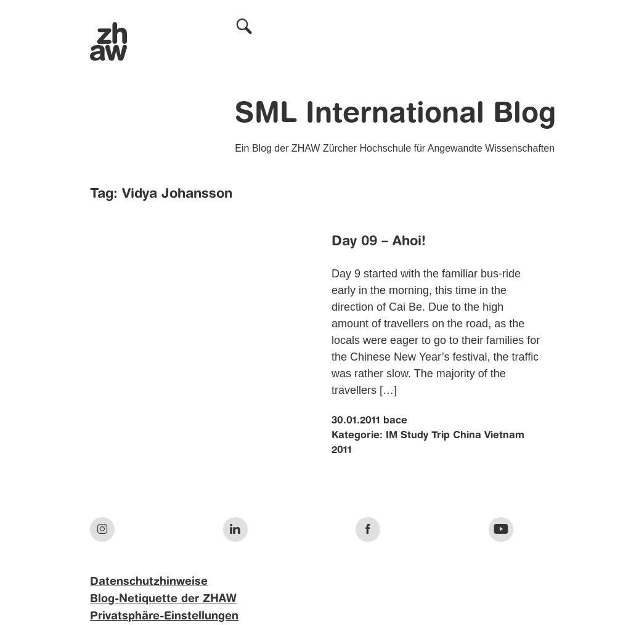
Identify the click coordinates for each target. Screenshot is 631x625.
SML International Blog (395, 114)
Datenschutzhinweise (149, 581)
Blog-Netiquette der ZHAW (163, 599)
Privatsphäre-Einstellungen (164, 616)
